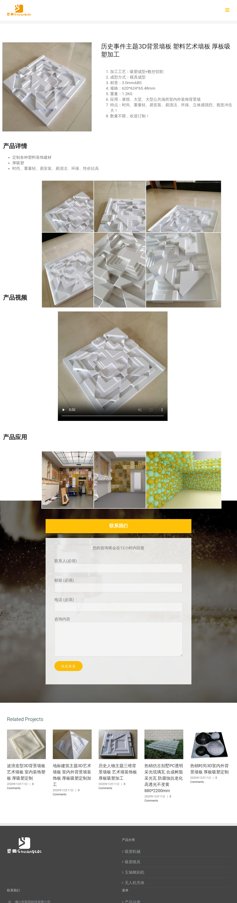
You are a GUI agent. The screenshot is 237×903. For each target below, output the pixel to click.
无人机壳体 (134, 882)
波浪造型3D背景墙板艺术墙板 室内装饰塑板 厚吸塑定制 (26, 772)
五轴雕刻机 (134, 872)
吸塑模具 (132, 862)
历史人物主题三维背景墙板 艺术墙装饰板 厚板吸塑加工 (118, 772)
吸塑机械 (132, 851)
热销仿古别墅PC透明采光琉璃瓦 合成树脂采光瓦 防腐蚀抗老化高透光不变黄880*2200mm (163, 778)
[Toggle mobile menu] (227, 10)
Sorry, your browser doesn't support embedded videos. (113, 366)
